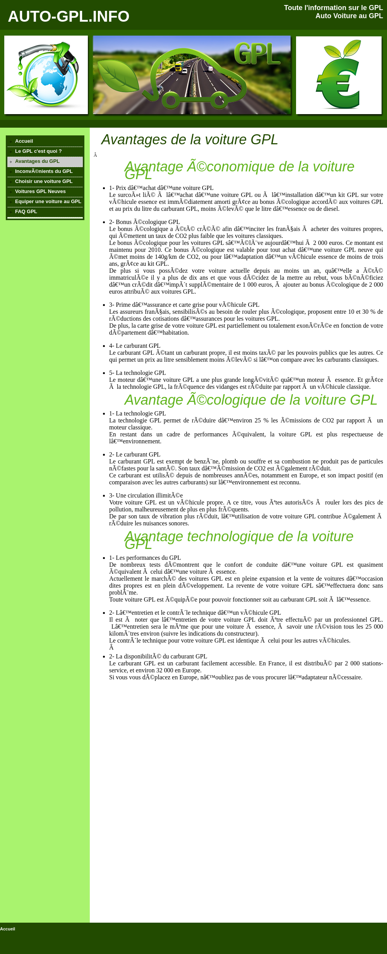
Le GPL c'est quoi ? (38, 151)
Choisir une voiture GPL (44, 181)
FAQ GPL (26, 211)
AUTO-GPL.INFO (69, 16)
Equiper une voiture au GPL (48, 201)
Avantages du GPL (37, 161)
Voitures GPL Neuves (40, 191)
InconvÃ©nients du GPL (44, 171)
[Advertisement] (45, 266)
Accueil (24, 141)
